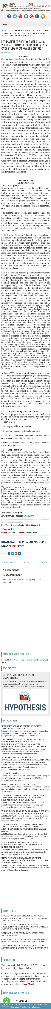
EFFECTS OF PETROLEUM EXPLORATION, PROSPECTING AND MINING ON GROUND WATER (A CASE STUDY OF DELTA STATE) (24, 926)
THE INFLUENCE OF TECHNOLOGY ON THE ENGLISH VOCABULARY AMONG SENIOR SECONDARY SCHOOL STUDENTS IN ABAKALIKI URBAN (23, 827)
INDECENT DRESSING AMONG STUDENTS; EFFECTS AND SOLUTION (21, 727)
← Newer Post (7, 562)
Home (4, 31)
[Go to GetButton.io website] (6, 1006)
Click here (28, 515)
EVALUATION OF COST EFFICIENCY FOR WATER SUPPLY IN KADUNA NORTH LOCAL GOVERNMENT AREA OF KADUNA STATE (24, 918)
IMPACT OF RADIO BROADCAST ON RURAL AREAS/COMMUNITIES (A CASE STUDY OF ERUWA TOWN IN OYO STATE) (24, 860)
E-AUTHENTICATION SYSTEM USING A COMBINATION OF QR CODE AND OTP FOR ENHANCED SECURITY (21, 844)
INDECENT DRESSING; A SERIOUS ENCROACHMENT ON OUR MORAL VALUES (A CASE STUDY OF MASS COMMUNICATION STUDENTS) (25, 759)
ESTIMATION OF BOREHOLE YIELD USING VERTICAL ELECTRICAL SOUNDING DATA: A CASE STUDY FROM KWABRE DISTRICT (24, 45)
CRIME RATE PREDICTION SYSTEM (18, 784)
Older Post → (44, 562)
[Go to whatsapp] (6, 1000)
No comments (6, 52)
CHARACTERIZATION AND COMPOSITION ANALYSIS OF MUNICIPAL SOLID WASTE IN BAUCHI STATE (24, 940)
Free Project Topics (10, 773)
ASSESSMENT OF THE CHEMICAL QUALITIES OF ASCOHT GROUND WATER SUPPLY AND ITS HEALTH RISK (24, 948)
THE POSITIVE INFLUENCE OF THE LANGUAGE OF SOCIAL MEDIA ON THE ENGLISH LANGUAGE (25, 812)
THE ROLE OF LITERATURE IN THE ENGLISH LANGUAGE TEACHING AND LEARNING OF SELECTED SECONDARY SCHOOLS (22, 797)
